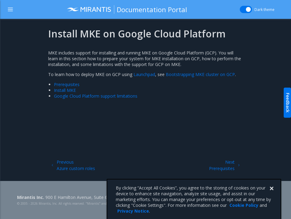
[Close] (271, 195)
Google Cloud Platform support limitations (95, 96)
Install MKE (65, 90)
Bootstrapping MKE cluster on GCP (200, 74)
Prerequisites (67, 84)
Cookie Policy (243, 212)
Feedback (288, 103)
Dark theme (264, 9)
